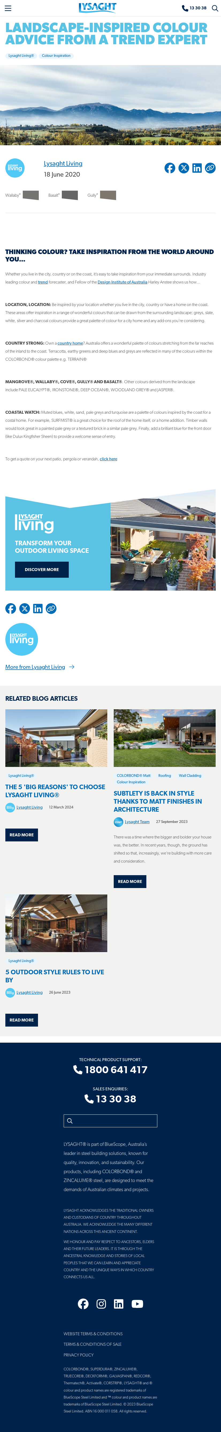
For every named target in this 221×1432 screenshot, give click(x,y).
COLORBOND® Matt (133, 776)
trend (43, 282)
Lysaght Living (63, 164)
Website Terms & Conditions (93, 1334)
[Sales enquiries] (194, 8)
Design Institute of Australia (122, 282)
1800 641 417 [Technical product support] (110, 1070)
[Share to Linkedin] (197, 168)
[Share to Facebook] (170, 168)
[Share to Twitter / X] (183, 168)
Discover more (42, 570)
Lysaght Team (137, 822)
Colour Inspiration (56, 56)
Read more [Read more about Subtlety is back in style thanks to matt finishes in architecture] (130, 882)
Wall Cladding (190, 776)
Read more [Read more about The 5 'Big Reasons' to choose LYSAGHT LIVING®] (22, 835)
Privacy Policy (79, 1355)
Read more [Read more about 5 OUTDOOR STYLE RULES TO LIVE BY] (22, 1020)
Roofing (164, 776)
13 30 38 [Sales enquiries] (110, 1099)
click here (108, 459)
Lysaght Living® (21, 56)
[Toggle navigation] (8, 8)
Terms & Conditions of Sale (92, 1344)
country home (70, 343)
